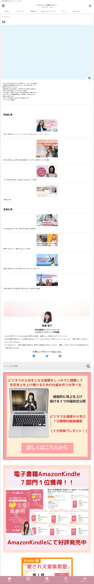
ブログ (63, 11)
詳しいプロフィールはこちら (47, 233)
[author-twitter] (47, 237)
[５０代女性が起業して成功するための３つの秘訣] (58, 123)
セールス (7, 511)
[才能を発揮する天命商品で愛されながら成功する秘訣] (80, 156)
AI (4, 519)
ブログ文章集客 (12, 531)
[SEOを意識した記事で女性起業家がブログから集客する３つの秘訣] (35, 126)
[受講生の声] (80, 123)
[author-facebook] (33, 237)
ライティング (9, 540)
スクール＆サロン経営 (13, 504)
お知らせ (7, 555)
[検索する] (88, 247)
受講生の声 (33, 11)
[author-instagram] (60, 237)
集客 (5, 527)
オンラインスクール (12, 536)
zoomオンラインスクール (48, 11)
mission (6, 11)
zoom (5, 508)
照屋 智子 (47, 207)
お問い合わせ (76, 11)
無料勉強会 (8, 559)
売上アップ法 (9, 547)
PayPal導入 (8, 567)
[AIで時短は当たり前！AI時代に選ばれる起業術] (13, 156)
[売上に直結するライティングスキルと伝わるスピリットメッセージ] (13, 123)
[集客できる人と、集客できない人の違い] (35, 156)
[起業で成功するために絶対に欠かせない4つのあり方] (58, 156)
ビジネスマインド (11, 551)
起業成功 (7, 515)
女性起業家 (8, 543)
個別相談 (7, 563)
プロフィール (20, 11)
